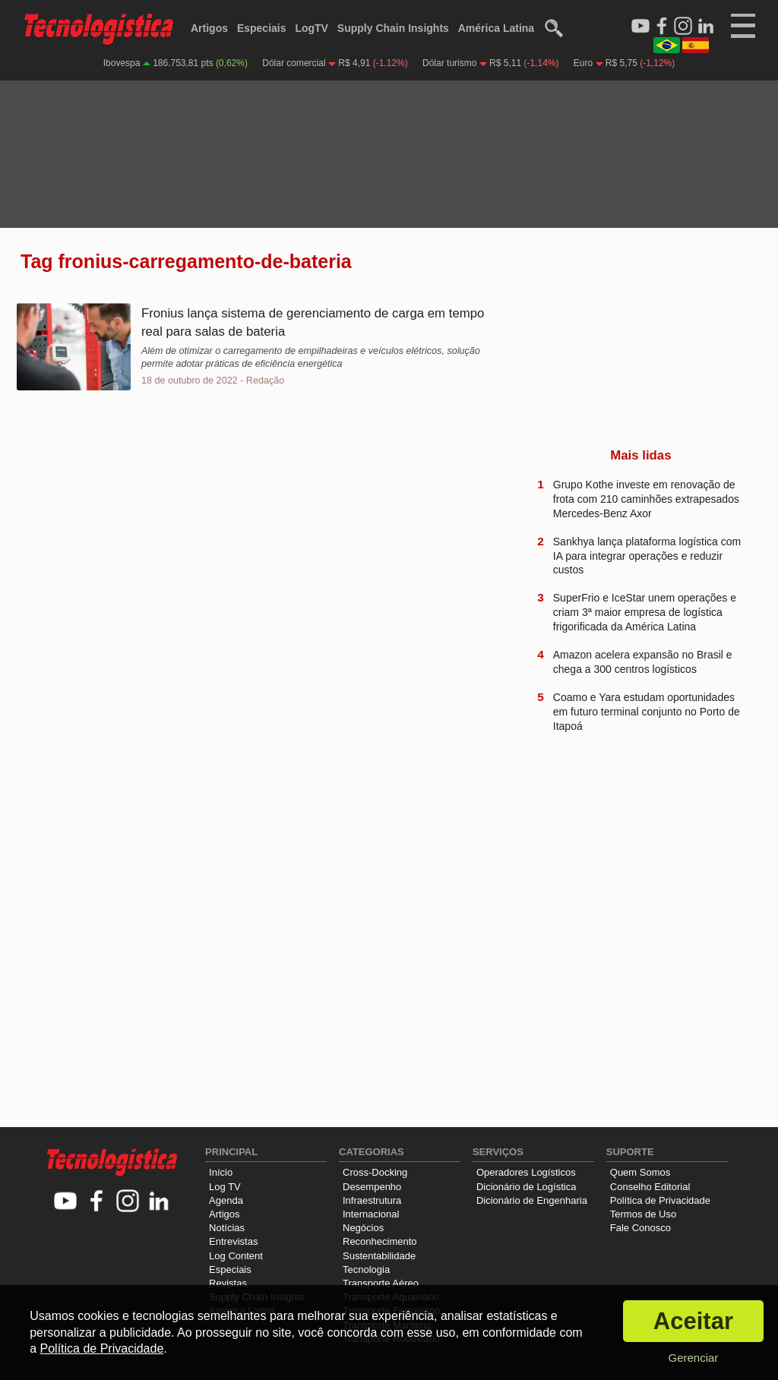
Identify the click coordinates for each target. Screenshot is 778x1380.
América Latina (496, 28)
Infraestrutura (372, 1200)
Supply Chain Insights (393, 28)
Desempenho (372, 1186)
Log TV (225, 1186)
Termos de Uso (643, 1214)
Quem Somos (640, 1172)
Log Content (236, 1256)
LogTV (311, 28)
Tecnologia (366, 1269)
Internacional (371, 1214)
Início (220, 1172)
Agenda (226, 1200)
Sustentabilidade (379, 1256)
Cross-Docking (375, 1172)
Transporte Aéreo (381, 1283)
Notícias (227, 1227)
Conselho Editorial (650, 1186)
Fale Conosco (640, 1227)
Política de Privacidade (660, 1200)
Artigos (209, 28)
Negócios (363, 1227)
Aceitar (693, 1321)
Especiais (261, 28)
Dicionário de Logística (526, 1186)
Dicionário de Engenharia (531, 1200)
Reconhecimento (380, 1241)
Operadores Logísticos (526, 1172)
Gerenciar (693, 1357)
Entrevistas (233, 1241)
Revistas (228, 1283)
